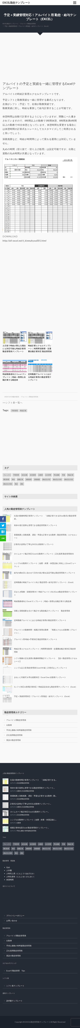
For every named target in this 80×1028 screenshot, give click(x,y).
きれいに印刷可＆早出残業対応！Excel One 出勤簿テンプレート (40, 677)
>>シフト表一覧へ (13, 402)
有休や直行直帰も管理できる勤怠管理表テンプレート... (32, 788)
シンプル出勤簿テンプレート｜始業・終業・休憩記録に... (33, 820)
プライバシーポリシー (15, 915)
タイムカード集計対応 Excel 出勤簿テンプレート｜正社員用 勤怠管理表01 (44, 554)
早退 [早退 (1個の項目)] (63, 475)
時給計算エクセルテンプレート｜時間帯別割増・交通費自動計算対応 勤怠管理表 (40, 348)
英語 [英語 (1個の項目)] (16, 484)
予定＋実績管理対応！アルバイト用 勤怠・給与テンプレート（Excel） (42, 696)
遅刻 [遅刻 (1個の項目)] (21, 484)
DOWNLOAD (10, 236)
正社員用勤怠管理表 (14, 735)
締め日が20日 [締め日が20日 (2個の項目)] (7, 484)
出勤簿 (9, 725)
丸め (8, 867)
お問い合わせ (11, 920)
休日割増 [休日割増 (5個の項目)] (33, 475)
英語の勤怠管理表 (13, 740)
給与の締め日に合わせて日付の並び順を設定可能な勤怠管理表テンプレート (44, 573)
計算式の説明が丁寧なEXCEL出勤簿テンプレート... (30, 804)
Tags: (6, 410)
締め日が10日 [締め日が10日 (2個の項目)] (57, 479)
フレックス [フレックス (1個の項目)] (7, 475)
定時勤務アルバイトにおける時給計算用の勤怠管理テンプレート (39, 377)
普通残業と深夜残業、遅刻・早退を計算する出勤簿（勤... (33, 796)
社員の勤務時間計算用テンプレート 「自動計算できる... (33, 780)
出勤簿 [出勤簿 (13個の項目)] (40, 475)
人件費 (9, 870)
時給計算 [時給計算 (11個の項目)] (70, 475)
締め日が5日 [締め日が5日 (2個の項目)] (46, 479)
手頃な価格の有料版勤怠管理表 (19, 730)
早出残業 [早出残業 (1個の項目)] (56, 475)
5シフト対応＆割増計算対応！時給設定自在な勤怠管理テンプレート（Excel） (45, 687)
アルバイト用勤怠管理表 (29, 397)
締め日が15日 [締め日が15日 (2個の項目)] (68, 479)
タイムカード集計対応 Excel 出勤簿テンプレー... (29, 812)
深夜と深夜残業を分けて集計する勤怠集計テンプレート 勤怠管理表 (42, 611)
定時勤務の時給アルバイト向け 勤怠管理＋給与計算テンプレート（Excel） (44, 582)
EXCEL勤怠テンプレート (16, 2)
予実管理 (15, 410)
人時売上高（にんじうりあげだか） (20, 873)
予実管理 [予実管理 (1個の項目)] (16, 475)
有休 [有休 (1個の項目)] (13, 479)
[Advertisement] (40, 62)
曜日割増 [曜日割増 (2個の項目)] (6, 479)
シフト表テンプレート (15, 986)
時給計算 (23, 410)
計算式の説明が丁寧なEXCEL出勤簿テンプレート (34, 544)
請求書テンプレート (14, 1001)
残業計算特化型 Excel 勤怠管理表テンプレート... (29, 828)
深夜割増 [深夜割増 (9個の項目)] (28, 479)
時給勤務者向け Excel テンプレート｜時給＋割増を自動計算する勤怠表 (14, 377)
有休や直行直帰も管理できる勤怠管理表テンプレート (35, 525)
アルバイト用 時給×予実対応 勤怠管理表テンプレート (35, 639)
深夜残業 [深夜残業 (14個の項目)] (37, 479)
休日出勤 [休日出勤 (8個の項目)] (24, 475)
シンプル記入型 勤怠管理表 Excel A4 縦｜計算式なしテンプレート (40, 668)
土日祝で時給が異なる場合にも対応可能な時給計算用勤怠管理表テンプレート (14, 348)
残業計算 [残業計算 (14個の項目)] (20, 479)
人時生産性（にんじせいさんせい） (20, 876)
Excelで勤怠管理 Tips (15, 971)
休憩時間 (10, 880)
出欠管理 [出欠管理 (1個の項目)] (48, 475)
